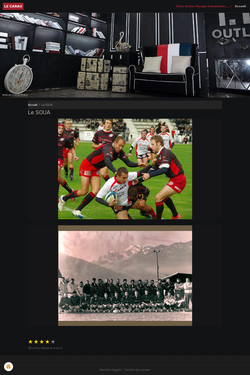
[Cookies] (8, 366)
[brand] (13, 6)
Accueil (240, 6)
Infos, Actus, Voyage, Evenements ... (202, 6)
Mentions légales (110, 370)
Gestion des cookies (138, 370)
